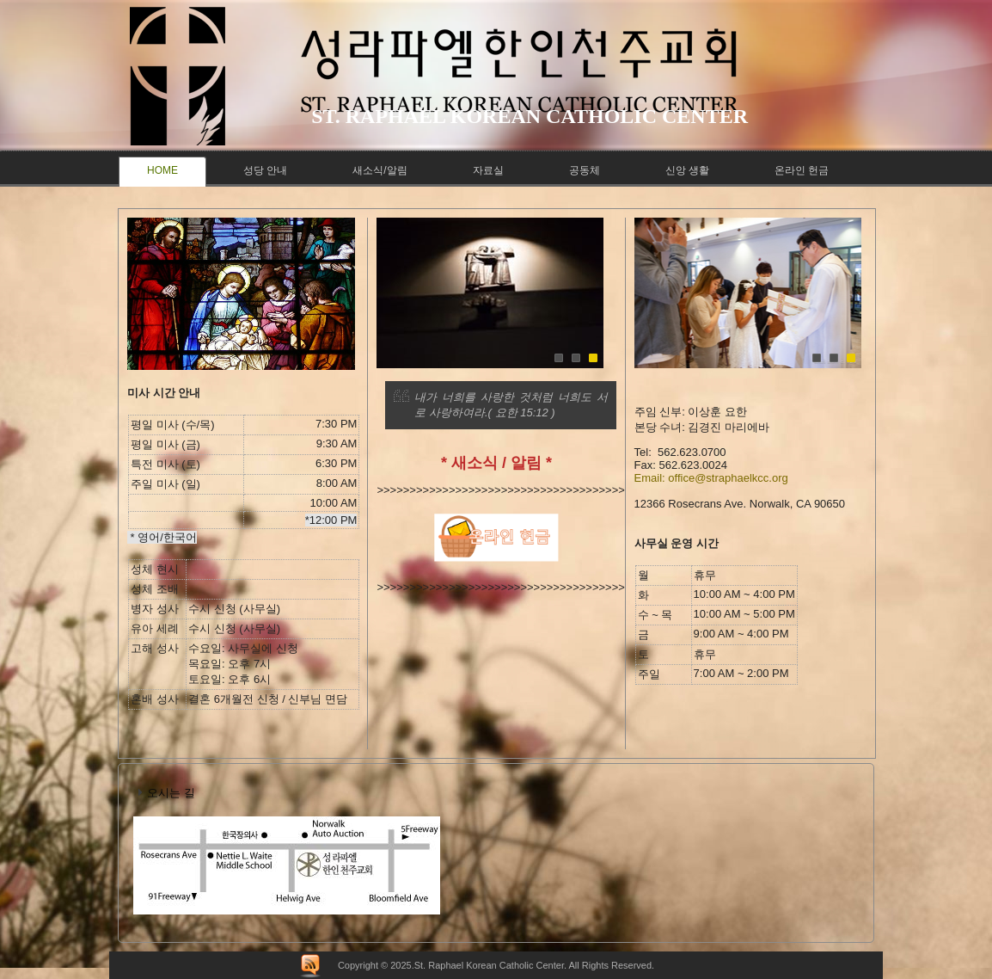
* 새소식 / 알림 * (496, 462)
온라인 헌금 (802, 170)
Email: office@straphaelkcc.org (711, 477)
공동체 (584, 170)
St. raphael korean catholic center (529, 116)
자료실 (488, 170)
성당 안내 (265, 170)
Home (162, 170)
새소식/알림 (379, 170)
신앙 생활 (687, 170)
